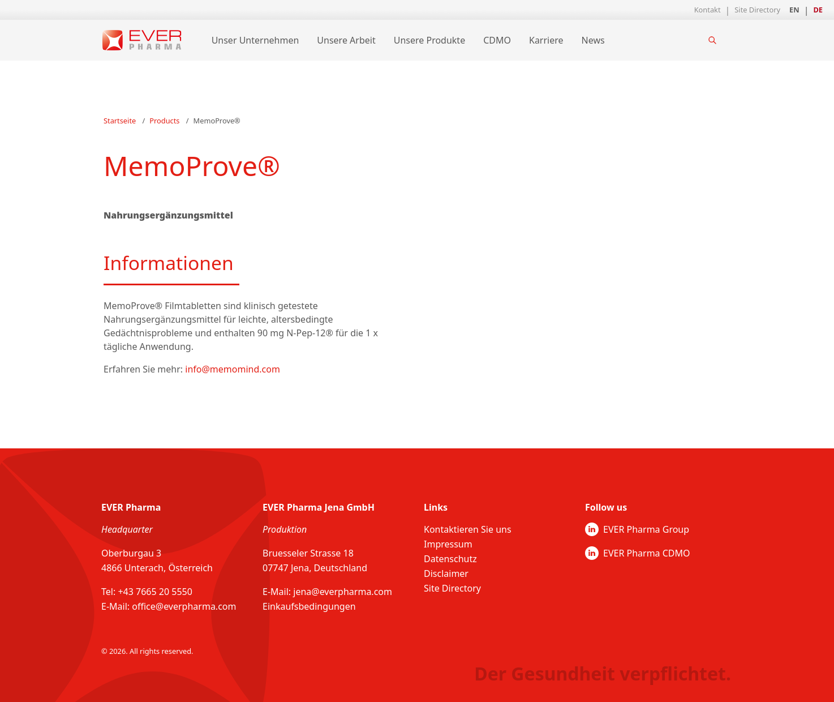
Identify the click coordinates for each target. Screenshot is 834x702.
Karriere (546, 40)
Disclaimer (446, 573)
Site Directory (757, 10)
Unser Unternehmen (255, 40)
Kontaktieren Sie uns (467, 529)
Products (164, 120)
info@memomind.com (232, 369)
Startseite (120, 120)
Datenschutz (450, 559)
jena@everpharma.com (342, 591)
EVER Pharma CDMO (637, 553)
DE (818, 10)
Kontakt (707, 10)
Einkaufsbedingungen (309, 606)
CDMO (497, 40)
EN (794, 10)
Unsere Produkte (429, 40)
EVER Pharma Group (637, 529)
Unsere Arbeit (346, 40)
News (593, 40)
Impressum (448, 544)
